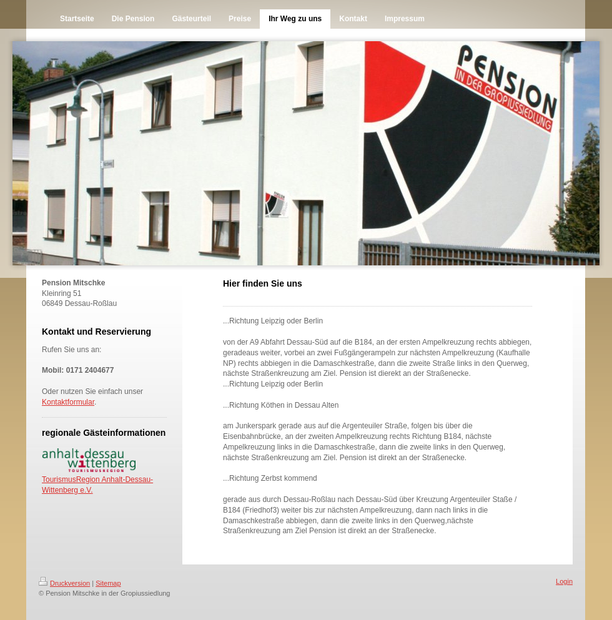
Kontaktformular (68, 402)
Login (564, 581)
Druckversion (64, 583)
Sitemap (108, 583)
